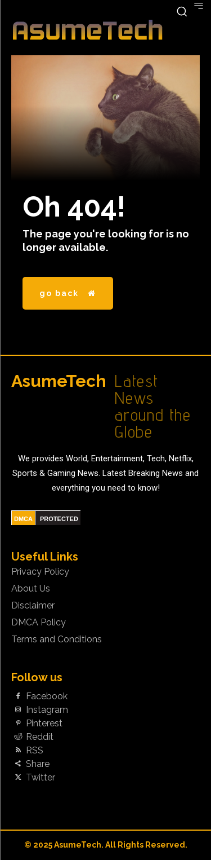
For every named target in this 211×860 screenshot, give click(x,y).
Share (38, 764)
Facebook (47, 696)
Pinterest (44, 723)
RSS (34, 750)
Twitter (40, 777)
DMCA (23, 518)
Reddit (39, 737)
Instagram (47, 710)
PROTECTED (59, 518)
